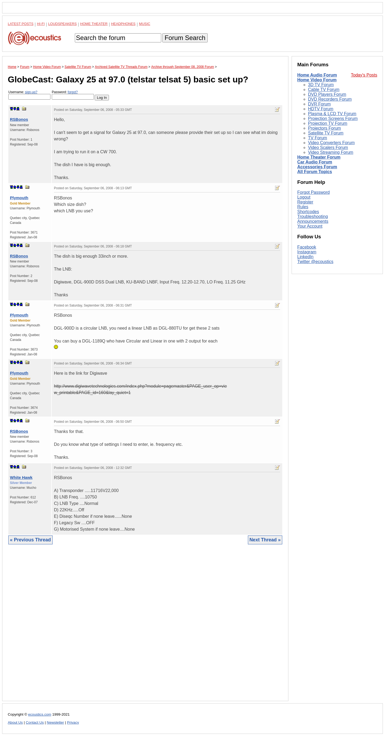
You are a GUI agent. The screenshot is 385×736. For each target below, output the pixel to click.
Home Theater (94, 24)
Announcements (312, 221)
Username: (29, 95)
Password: (73, 95)
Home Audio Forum (317, 75)
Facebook (306, 247)
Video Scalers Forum (328, 147)
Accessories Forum (317, 167)
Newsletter (55, 722)
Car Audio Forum (314, 162)
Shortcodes (308, 211)
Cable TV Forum (323, 89)
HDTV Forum (320, 109)
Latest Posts (21, 24)
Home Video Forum (316, 80)
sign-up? (31, 92)
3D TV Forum (321, 84)
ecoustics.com (39, 714)
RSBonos (19, 119)
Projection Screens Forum (333, 118)
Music (144, 24)
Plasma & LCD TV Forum (332, 113)
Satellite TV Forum (325, 133)
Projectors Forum (324, 128)
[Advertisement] (145, 626)
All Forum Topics (314, 171)
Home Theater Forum (318, 157)
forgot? (73, 92)
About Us (15, 722)
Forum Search (184, 37)
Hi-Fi (41, 24)
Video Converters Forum (331, 142)
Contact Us (35, 722)
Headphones (123, 24)
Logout (303, 197)
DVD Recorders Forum (330, 99)
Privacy (73, 722)
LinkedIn (305, 256)
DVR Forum (319, 104)
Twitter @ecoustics (315, 261)
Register (305, 202)
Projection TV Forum (327, 123)
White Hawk (21, 477)
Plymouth (19, 197)
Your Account (309, 226)
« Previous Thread (30, 539)
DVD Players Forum (327, 94)
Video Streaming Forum (330, 152)
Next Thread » (265, 539)
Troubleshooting (312, 216)
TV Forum (317, 138)
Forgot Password (313, 192)
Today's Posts (364, 75)
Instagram (306, 252)
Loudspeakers (62, 24)
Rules (302, 207)
